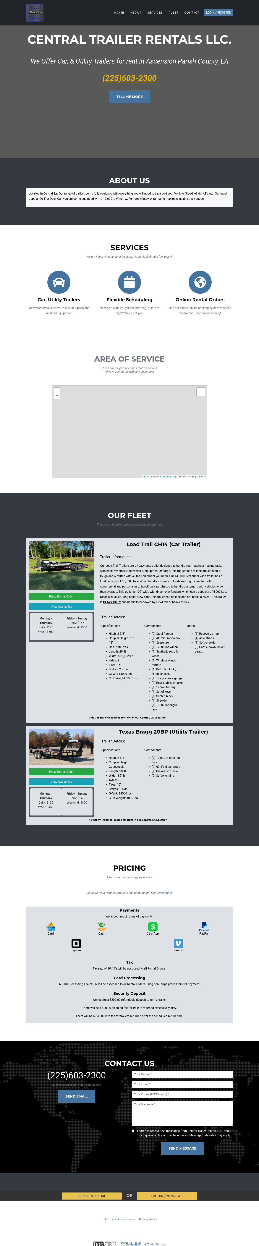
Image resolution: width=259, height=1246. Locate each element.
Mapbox (202, 476)
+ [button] (57, 390)
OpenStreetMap (169, 476)
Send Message (182, 1148)
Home (119, 12)
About (135, 12)
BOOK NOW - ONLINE (92, 1196)
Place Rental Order (61, 596)
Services (155, 12)
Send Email (77, 1096)
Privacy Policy (148, 1219)
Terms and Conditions (119, 1219)
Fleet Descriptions (160, 893)
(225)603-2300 (129, 78)
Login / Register (218, 12)
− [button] (57, 396)
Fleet (173, 12)
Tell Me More (129, 97)
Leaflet (146, 476)
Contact (191, 12)
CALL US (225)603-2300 (167, 1196)
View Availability (61, 606)
